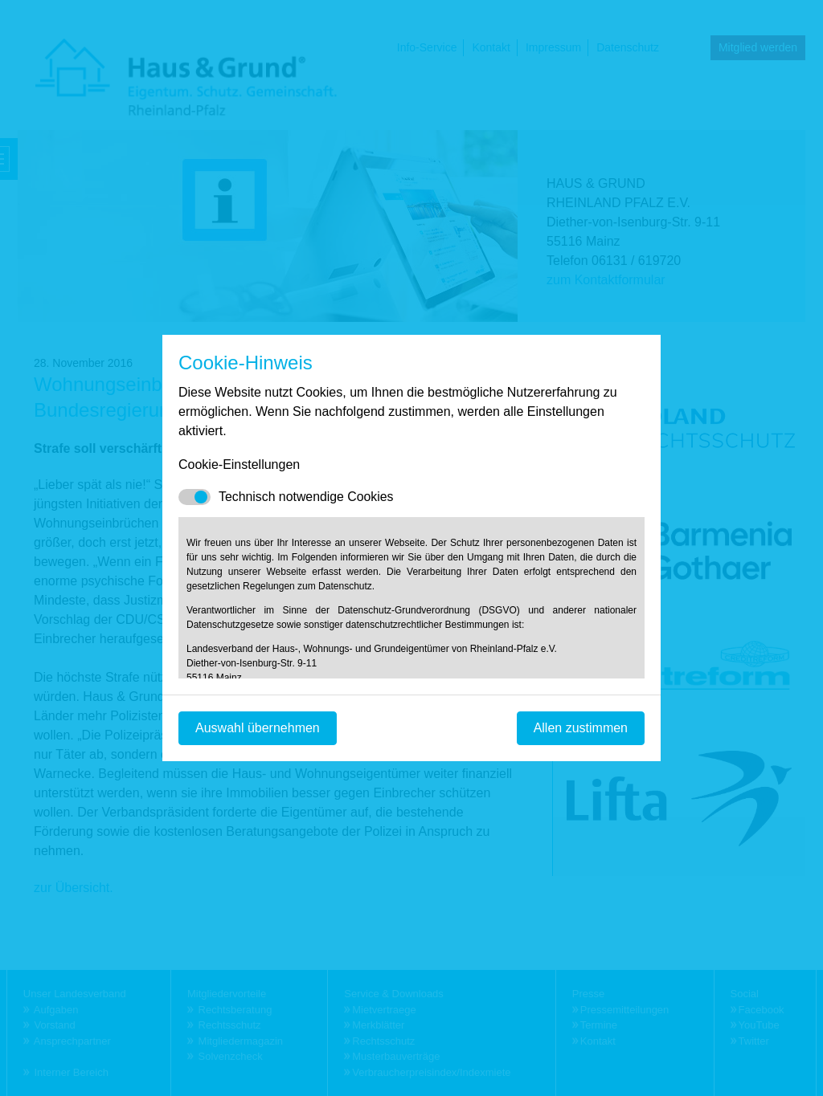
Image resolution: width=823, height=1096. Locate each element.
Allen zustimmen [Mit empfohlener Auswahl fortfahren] (581, 728)
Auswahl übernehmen (257, 728)
